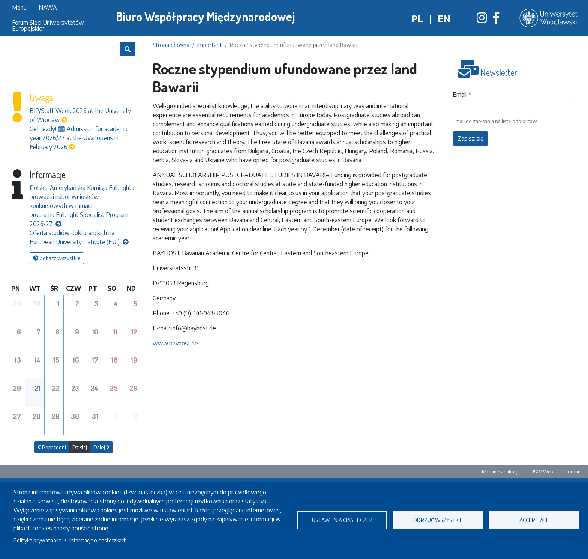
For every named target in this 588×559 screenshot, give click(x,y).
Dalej (101, 447)
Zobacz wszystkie (57, 258)
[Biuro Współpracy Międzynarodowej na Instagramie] (482, 20)
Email (459, 94)
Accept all (534, 520)
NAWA (48, 7)
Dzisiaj (79, 447)
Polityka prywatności (38, 540)
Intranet (573, 472)
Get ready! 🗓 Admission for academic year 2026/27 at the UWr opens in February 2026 (79, 138)
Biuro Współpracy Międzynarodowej (205, 16)
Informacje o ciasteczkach (98, 540)
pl (417, 18)
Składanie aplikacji (499, 472)
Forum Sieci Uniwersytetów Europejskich (48, 25)
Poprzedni (52, 447)
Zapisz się (470, 138)
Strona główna (171, 44)
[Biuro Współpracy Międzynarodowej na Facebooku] (496, 20)
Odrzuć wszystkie (438, 520)
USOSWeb (542, 472)
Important (209, 44)
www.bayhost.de (175, 343)
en (444, 18)
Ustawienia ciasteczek (342, 520)
